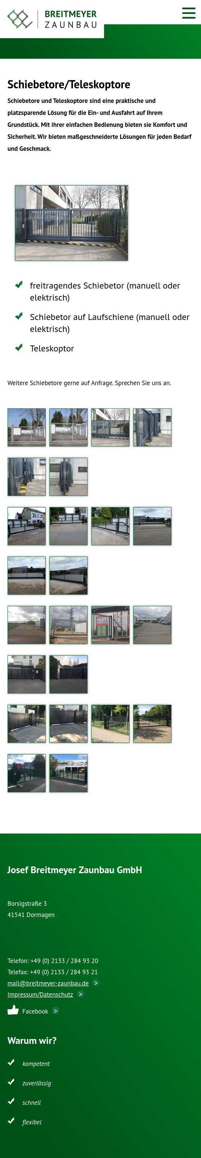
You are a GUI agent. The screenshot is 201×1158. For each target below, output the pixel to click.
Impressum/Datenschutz (40, 994)
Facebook (35, 1011)
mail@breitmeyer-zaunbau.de (48, 983)
